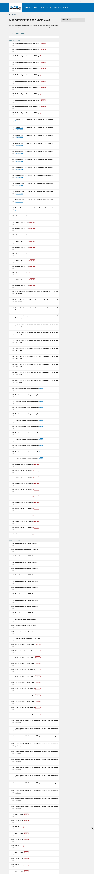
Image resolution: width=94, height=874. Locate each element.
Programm (48, 7)
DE (82, 1)
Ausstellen (28, 7)
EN (84, 1)
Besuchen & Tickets (38, 7)
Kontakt (65, 7)
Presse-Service (57, 7)
